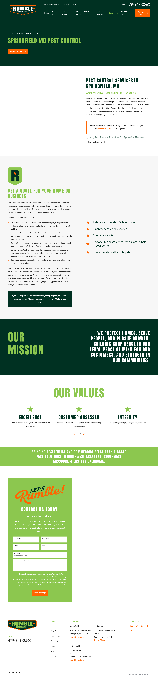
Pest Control (56, 631)
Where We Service (51, 4)
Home (53, 626)
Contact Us (143, 13)
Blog (74, 4)
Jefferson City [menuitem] (125, 13)
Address (13, 553)
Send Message (37, 593)
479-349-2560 (138, 4)
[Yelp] (131, 631)
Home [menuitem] (46, 13)
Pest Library (55, 636)
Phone (13, 546)
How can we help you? (18, 561)
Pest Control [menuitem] (65, 13)
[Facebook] (147, 626)
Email (40, 546)
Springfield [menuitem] (113, 13)
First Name (14, 538)
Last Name (42, 538)
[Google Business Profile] (131, 626)
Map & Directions (77, 637)
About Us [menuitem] (54, 13)
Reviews (65, 4)
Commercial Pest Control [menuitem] (82, 13)
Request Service (18, 51)
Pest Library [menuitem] (100, 13)
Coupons (54, 641)
